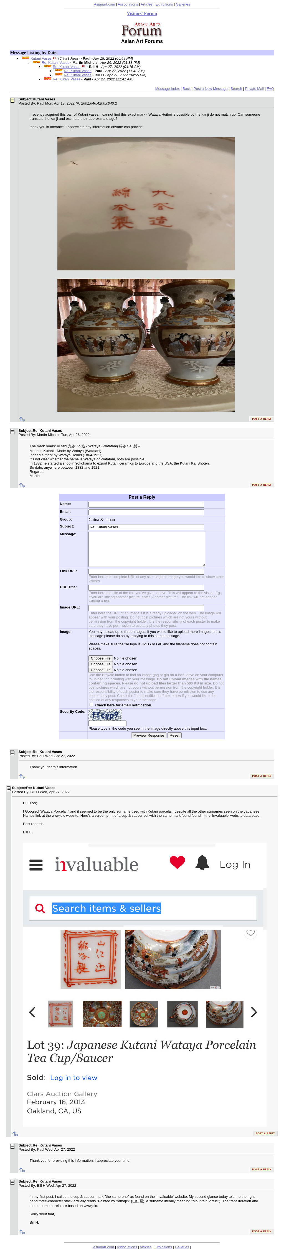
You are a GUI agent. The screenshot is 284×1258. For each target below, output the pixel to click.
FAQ (270, 89)
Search (236, 89)
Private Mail (254, 89)
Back (186, 89)
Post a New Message (211, 89)
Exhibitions (164, 4)
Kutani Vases (41, 58)
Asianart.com (104, 4)
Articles (147, 4)
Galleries (183, 4)
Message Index (167, 89)
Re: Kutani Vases (55, 62)
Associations (128, 4)
